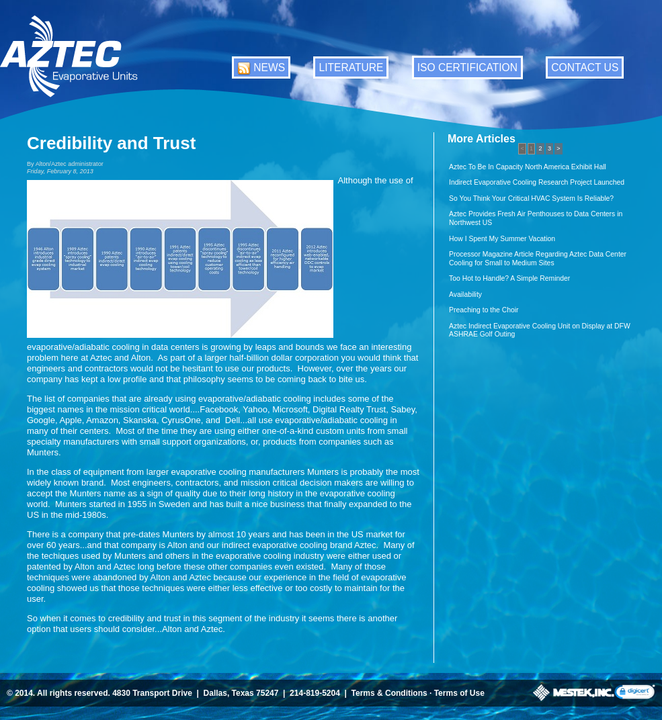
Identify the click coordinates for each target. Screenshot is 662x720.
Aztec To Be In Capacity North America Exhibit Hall (527, 167)
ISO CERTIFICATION (467, 67)
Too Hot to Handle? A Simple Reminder (509, 278)
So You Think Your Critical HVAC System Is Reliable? (531, 198)
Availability (465, 294)
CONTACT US (584, 67)
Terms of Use (459, 693)
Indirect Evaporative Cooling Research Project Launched (536, 182)
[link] (634, 692)
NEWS (269, 67)
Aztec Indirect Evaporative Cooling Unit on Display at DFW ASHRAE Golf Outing (539, 330)
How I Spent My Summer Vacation (502, 238)
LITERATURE (351, 67)
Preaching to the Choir (483, 310)
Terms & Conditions (389, 693)
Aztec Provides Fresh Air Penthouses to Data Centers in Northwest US (535, 218)
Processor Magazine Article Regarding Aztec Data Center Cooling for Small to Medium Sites (537, 259)
